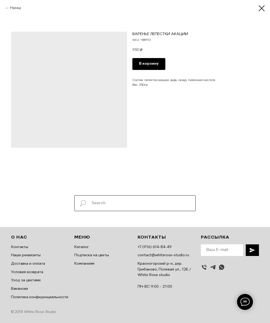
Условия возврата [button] (27, 272)
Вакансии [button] (19, 289)
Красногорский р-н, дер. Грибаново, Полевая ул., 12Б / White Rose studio (164, 269)
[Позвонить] (204, 267)
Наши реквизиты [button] (26, 255)
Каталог (81, 247)
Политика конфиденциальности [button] (39, 297)
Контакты (19, 247)
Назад (15, 8)
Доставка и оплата (28, 263)
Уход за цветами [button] (26, 280)
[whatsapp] (221, 267)
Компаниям (84, 263)
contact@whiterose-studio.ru (163, 255)
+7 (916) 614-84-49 (155, 247)
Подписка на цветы (91, 255)
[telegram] (213, 267)
